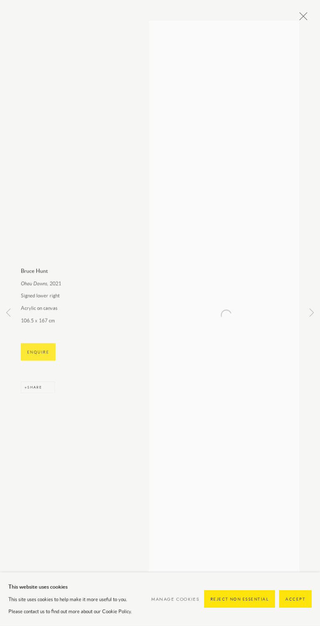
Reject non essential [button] (239, 605)
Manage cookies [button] (175, 604)
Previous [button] (8, 313)
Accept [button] (295, 605)
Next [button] (311, 313)
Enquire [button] (38, 357)
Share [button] (34, 392)
